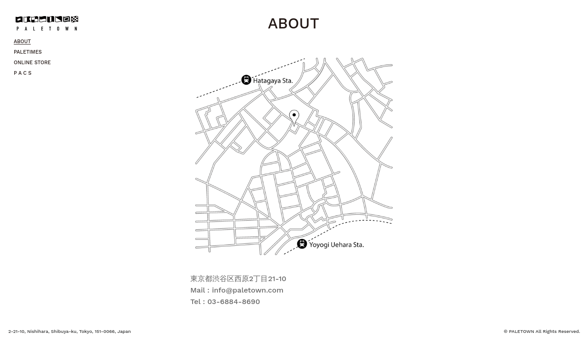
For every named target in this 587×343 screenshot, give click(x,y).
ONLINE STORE (32, 63)
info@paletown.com (247, 290)
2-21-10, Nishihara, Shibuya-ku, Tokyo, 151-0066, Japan (69, 331)
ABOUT (22, 41)
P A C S (23, 73)
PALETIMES (28, 52)
